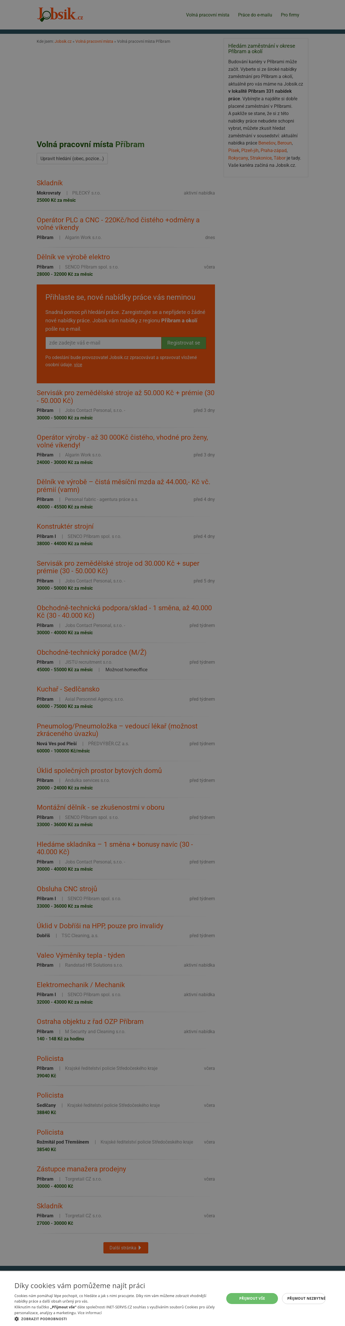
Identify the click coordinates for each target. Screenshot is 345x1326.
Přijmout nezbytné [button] (306, 1298)
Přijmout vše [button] (252, 1298)
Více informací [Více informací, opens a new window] (90, 1312)
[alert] (172, 663)
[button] (116, 1319)
